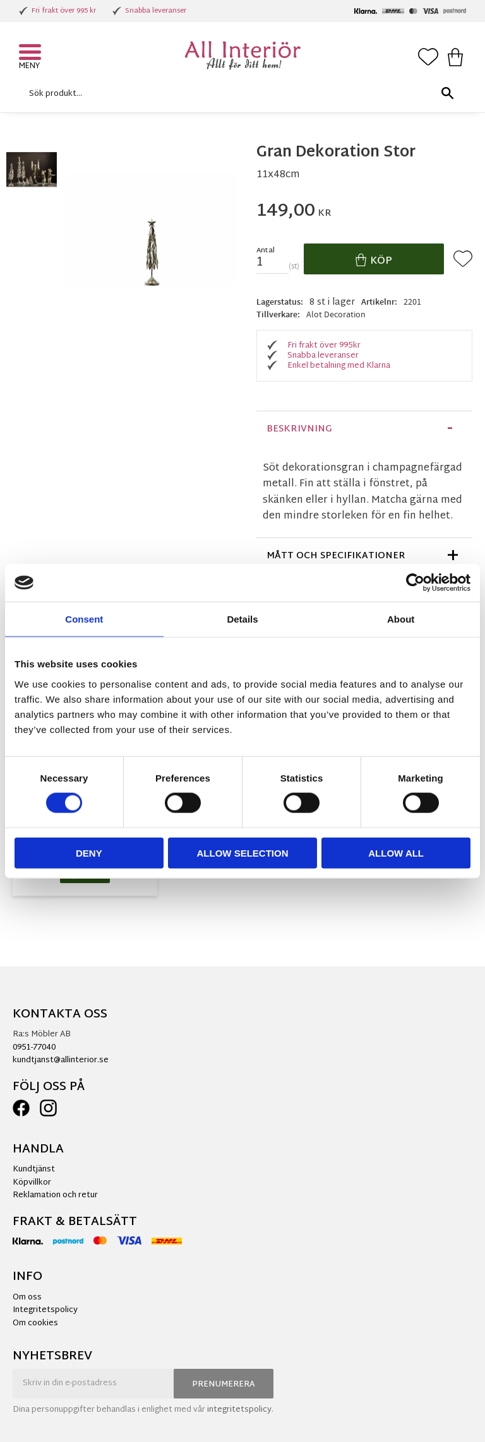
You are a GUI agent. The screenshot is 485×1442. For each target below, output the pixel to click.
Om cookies (35, 1323)
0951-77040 (34, 1047)
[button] (31, 53)
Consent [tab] (84, 619)
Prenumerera (223, 1384)
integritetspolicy (239, 1409)
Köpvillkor (32, 1182)
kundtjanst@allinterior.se (61, 1060)
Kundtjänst (34, 1169)
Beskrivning (299, 429)
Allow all (396, 852)
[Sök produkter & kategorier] (239, 93)
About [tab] (400, 619)
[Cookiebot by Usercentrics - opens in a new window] (415, 582)
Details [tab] (242, 619)
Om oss (27, 1297)
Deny (89, 852)
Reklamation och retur (55, 1195)
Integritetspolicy (45, 1310)
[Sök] (447, 93)
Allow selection (242, 852)
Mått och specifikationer (335, 556)
